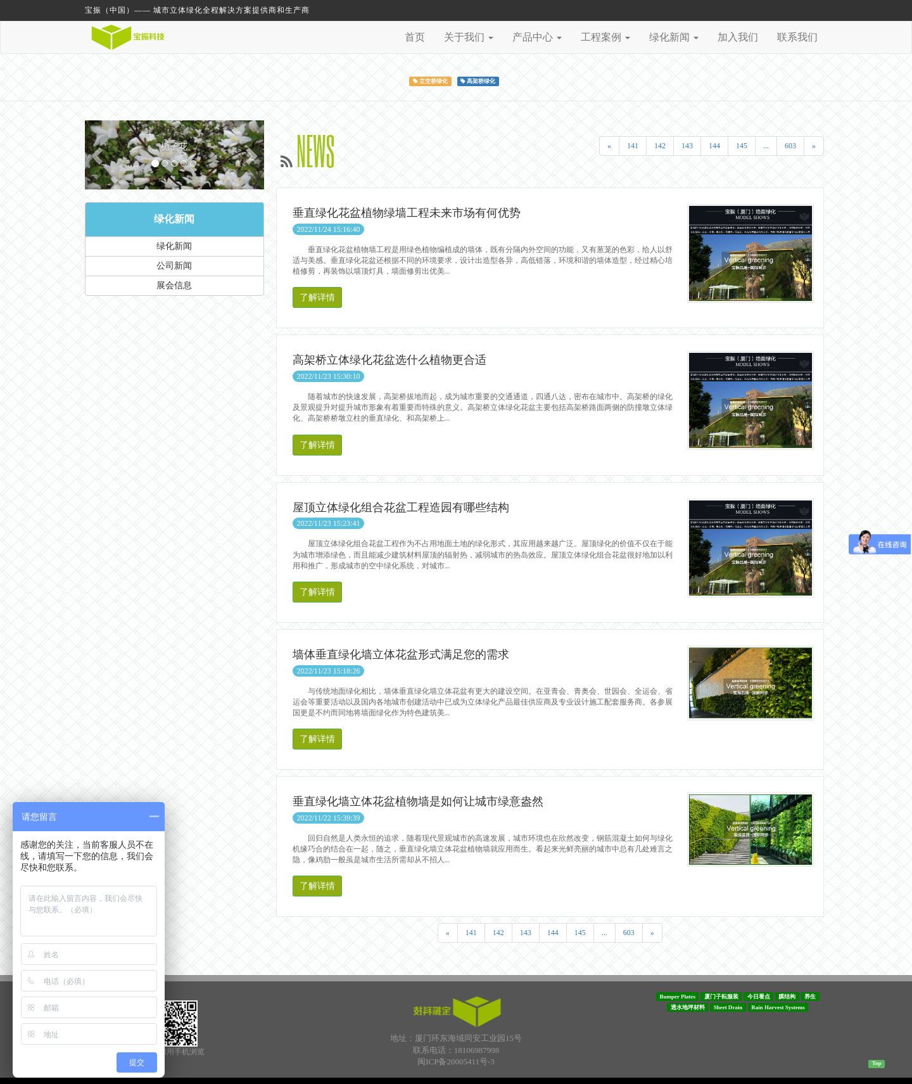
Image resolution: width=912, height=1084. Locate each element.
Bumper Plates (677, 996)
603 (790, 145)
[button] (98, 154)
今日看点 (758, 996)
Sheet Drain (728, 1007)
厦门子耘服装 (721, 996)
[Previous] (609, 146)
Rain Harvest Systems (778, 1007)
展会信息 (174, 285)
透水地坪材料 (688, 1007)
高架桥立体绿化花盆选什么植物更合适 (389, 360)
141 (632, 145)
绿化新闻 (174, 219)
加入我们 (738, 37)
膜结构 (786, 996)
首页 (415, 37)
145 (741, 145)
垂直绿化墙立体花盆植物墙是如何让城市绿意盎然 (418, 801)
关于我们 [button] (468, 37)
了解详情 (317, 297)
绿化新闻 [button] (674, 37)
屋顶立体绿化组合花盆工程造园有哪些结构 (401, 507)
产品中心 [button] (537, 37)
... (766, 145)
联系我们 (797, 37)
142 (660, 145)
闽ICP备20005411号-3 (456, 1061)
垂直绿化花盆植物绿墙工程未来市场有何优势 (407, 213)
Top (877, 1063)
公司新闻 (174, 266)
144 (714, 145)
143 (687, 145)
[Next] (814, 146)
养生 (810, 996)
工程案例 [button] (605, 37)
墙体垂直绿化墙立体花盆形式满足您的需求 (401, 654)
